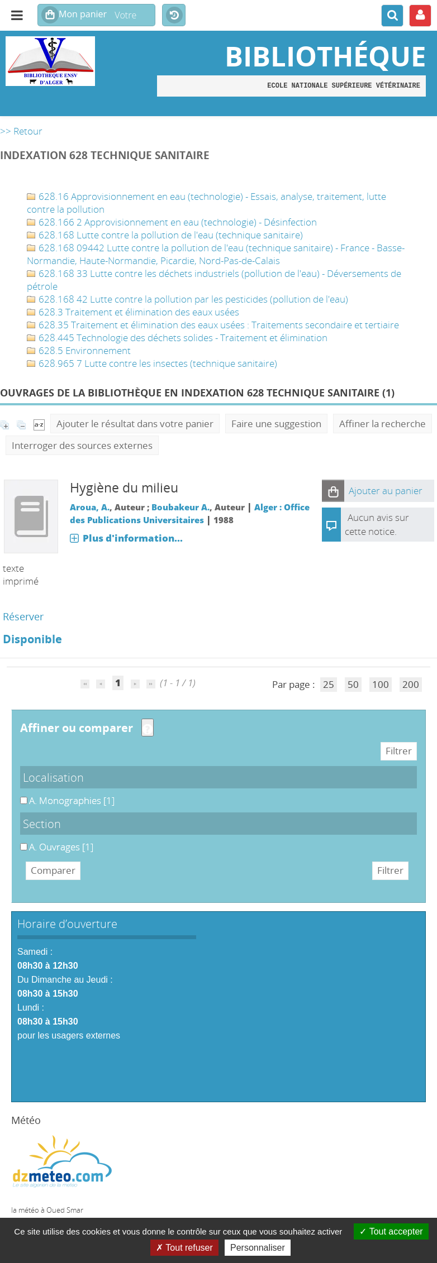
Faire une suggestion (276, 423)
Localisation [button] (53, 777)
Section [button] (42, 823)
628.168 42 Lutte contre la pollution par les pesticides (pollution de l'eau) (187, 299)
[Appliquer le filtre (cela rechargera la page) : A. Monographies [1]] (72, 800)
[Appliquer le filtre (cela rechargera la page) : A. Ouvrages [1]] (61, 846)
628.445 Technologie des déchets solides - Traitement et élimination (177, 337)
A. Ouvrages (20, 840)
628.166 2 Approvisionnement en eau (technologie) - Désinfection (172, 222)
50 (353, 684)
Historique (174, 15)
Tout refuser (184, 1247)
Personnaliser (257, 1247)
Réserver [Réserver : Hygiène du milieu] (23, 616)
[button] (333, 491)
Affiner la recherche (382, 423)
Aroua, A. (90, 507)
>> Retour (21, 131)
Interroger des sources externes (82, 445)
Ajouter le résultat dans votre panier (134, 423)
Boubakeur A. (180, 507)
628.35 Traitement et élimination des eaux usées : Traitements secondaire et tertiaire (213, 324)
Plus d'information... (133, 538)
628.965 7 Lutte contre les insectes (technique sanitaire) (152, 363)
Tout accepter (390, 1231)
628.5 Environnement (79, 350)
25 (328, 684)
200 (410, 684)
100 (380, 684)
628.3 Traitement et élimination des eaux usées (133, 311)
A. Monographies (20, 794)
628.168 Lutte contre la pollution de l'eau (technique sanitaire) (165, 234)
